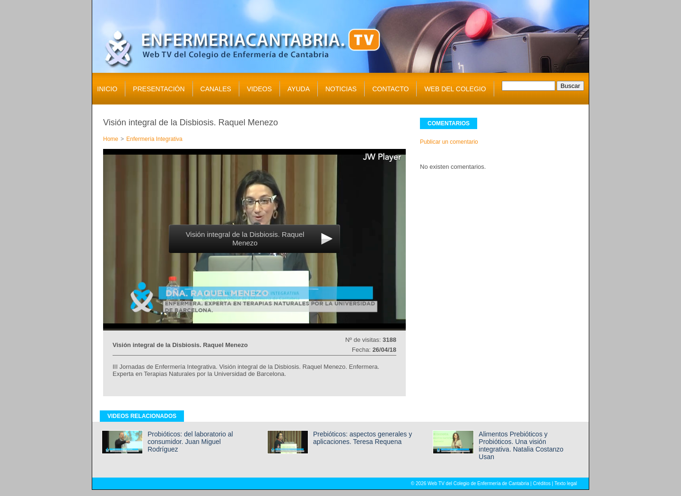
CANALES (216, 89)
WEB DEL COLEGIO (455, 89)
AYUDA (299, 89)
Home (110, 139)
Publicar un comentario (449, 142)
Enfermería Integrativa (154, 139)
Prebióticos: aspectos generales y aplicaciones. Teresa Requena (362, 437)
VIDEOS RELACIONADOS (141, 416)
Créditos (541, 483)
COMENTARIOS (449, 123)
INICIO (107, 89)
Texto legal (565, 483)
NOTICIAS (341, 89)
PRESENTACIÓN (158, 89)
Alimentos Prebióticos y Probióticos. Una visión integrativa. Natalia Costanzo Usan (521, 445)
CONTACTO (390, 89)
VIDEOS (259, 89)
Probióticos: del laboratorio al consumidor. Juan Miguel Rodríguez (190, 441)
